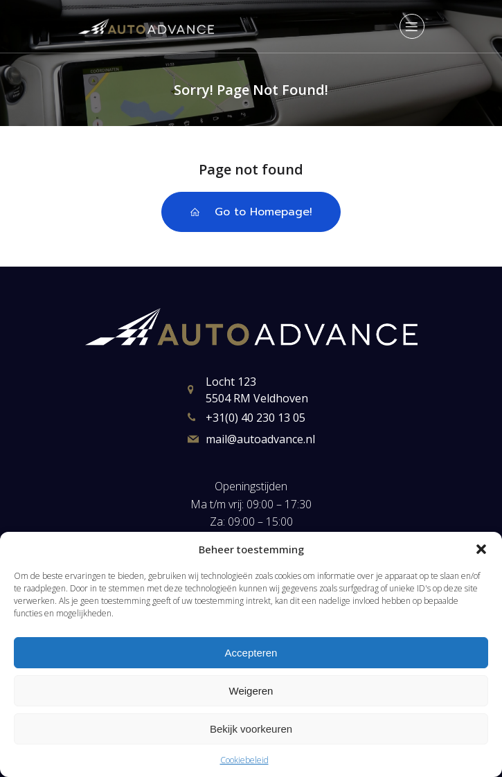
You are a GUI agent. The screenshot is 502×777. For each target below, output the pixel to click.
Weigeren (251, 691)
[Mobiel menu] (412, 26)
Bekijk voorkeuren (251, 729)
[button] (481, 549)
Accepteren (251, 653)
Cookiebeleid (244, 760)
